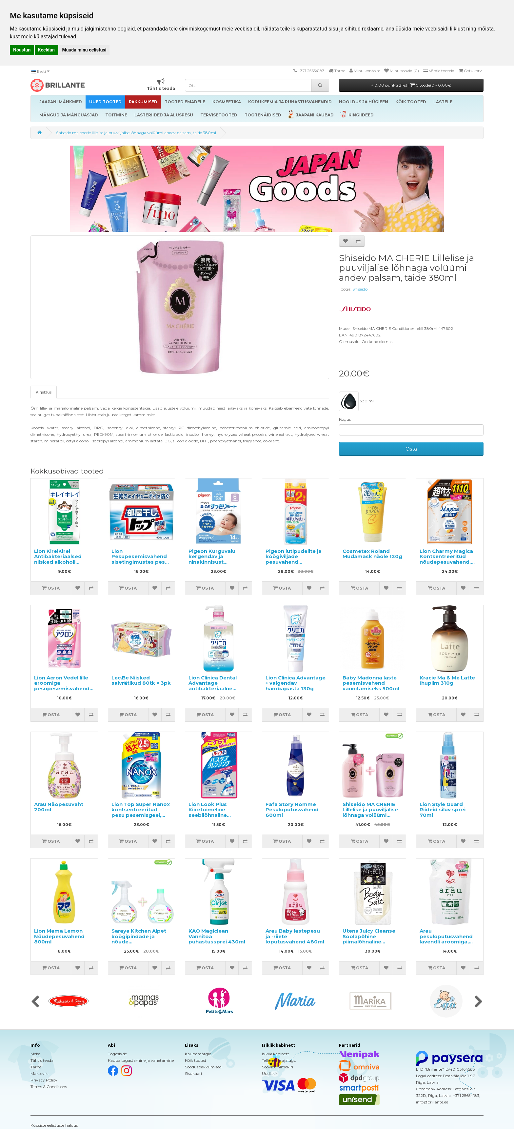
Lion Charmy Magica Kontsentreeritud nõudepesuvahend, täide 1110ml (446, 559)
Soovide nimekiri (277, 1066)
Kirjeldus (43, 392)
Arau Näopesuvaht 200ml (58, 807)
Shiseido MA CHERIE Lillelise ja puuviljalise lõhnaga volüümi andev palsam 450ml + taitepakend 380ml (372, 815)
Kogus (345, 419)
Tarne (35, 1066)
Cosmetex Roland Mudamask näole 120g (372, 554)
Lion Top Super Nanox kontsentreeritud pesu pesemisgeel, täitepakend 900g (140, 812)
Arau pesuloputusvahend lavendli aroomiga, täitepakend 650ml (446, 939)
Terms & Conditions (48, 1086)
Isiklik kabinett (275, 1053)
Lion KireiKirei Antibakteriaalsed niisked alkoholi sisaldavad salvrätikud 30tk (63, 562)
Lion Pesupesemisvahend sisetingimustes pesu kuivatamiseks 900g (139, 559)
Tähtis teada (41, 1060)
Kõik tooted (195, 1060)
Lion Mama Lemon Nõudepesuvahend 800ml (59, 936)
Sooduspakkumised (203, 1066)
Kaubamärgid (198, 1053)
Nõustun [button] (21, 49)
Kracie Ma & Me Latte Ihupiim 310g (447, 680)
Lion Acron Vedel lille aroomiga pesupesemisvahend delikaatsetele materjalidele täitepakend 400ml (61, 691)
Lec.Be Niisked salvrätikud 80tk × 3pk (141, 680)
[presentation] (35, 1002)
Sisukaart (194, 1073)
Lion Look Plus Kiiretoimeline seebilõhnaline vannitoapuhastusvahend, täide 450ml (223, 815)
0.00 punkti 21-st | (411, 85)
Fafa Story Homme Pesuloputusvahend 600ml (292, 809)
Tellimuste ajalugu (279, 1060)
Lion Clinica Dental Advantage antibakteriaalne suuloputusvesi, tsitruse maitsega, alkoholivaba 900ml (214, 691)
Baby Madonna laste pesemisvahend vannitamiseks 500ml (371, 683)
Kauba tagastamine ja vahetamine (141, 1060)
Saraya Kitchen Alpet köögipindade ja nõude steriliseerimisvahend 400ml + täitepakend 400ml (139, 944)
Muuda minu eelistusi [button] (84, 49)
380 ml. (357, 401)
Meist (35, 1053)
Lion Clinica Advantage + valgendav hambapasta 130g (296, 683)
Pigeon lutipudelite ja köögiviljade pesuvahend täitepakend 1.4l (294, 559)
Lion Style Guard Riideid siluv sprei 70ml (442, 809)
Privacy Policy (43, 1080)
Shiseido (359, 289)
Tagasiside (117, 1053)
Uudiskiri (270, 1073)
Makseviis (39, 1073)
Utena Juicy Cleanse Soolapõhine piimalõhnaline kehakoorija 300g (369, 939)
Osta (411, 449)
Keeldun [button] (46, 49)
